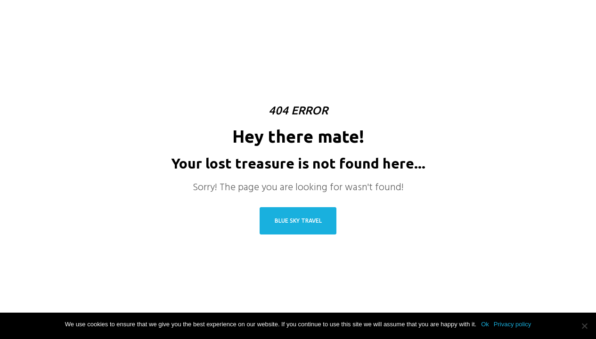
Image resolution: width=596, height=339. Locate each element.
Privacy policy (512, 324)
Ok (485, 324)
